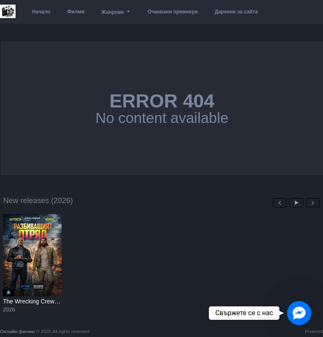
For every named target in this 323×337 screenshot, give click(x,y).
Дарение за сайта (236, 12)
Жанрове (113, 12)
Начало (41, 12)
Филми (76, 12)
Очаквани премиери (173, 12)
